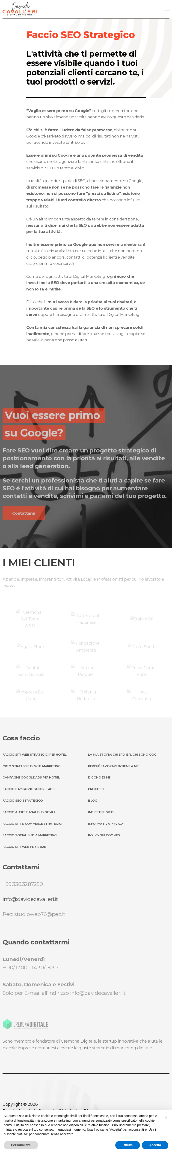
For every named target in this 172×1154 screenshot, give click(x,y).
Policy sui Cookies (104, 835)
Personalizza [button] (21, 1145)
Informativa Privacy (106, 823)
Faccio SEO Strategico (23, 800)
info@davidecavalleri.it (30, 899)
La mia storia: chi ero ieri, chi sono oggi (122, 754)
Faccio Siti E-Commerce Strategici (32, 823)
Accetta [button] (155, 1145)
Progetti (96, 789)
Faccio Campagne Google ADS (28, 789)
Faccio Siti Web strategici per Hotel (34, 754)
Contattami (23, 513)
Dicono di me (99, 777)
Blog (92, 800)
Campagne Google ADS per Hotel (31, 777)
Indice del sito (100, 812)
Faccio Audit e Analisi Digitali (29, 812)
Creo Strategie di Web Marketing (31, 766)
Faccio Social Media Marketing (29, 835)
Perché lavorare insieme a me (113, 766)
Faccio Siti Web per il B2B (24, 847)
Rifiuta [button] (128, 1145)
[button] (166, 1117)
